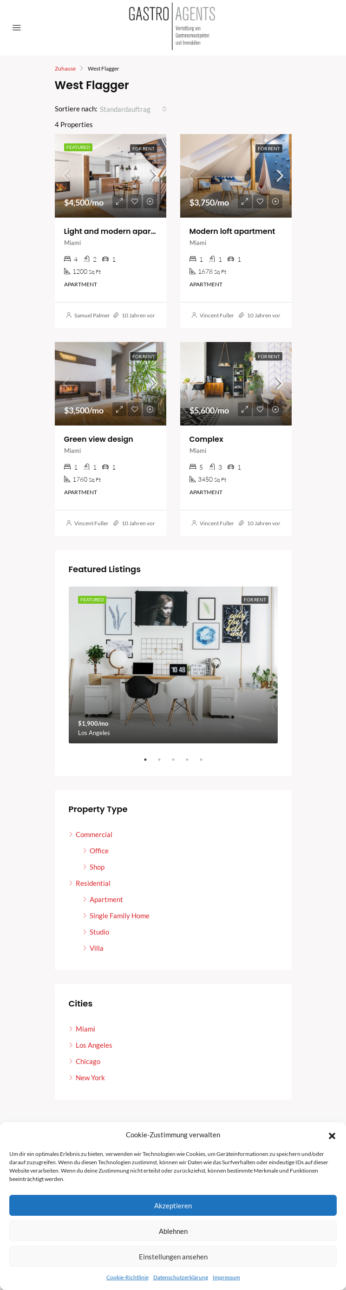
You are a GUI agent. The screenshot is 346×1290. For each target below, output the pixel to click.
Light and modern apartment (119, 231)
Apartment (106, 899)
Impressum (226, 1277)
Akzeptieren (173, 1205)
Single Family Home (120, 915)
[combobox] (133, 109)
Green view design (98, 439)
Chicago (88, 1061)
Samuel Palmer (92, 315)
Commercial (94, 834)
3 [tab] (178, 759)
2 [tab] (164, 759)
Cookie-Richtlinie (127, 1277)
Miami (85, 1029)
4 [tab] (191, 759)
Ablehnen (173, 1231)
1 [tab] (150, 759)
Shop (97, 867)
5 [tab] (205, 759)
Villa (97, 948)
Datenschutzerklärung (180, 1277)
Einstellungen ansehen (173, 1256)
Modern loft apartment (232, 231)
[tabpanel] (173, 665)
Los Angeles (94, 1045)
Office (99, 850)
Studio (99, 932)
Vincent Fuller (217, 315)
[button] (332, 1135)
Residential (93, 883)
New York (90, 1077)
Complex (206, 439)
